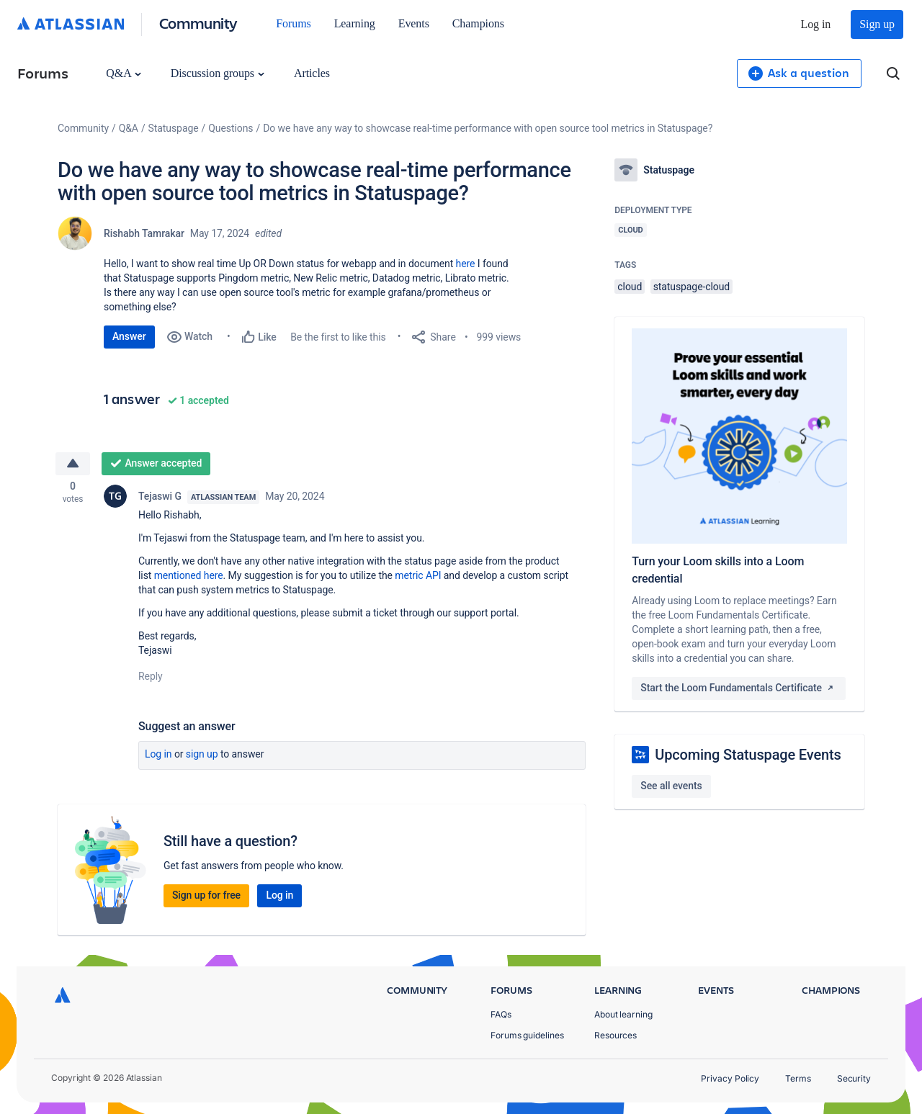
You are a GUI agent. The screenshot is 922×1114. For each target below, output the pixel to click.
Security (854, 1078)
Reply (150, 678)
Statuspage (173, 128)
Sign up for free (206, 897)
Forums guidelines (527, 1035)
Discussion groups (217, 73)
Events (413, 23)
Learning (354, 23)
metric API (418, 577)
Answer (129, 336)
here (465, 263)
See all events (671, 785)
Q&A (123, 73)
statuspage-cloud (691, 286)
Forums (293, 23)
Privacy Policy (730, 1078)
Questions (230, 128)
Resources (615, 1035)
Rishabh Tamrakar (144, 233)
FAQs (501, 1014)
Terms (798, 1078)
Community (198, 22)
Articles (312, 73)
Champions (478, 23)
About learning (623, 1014)
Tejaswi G (160, 498)
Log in (816, 24)
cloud (629, 286)
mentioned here (188, 577)
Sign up (877, 24)
